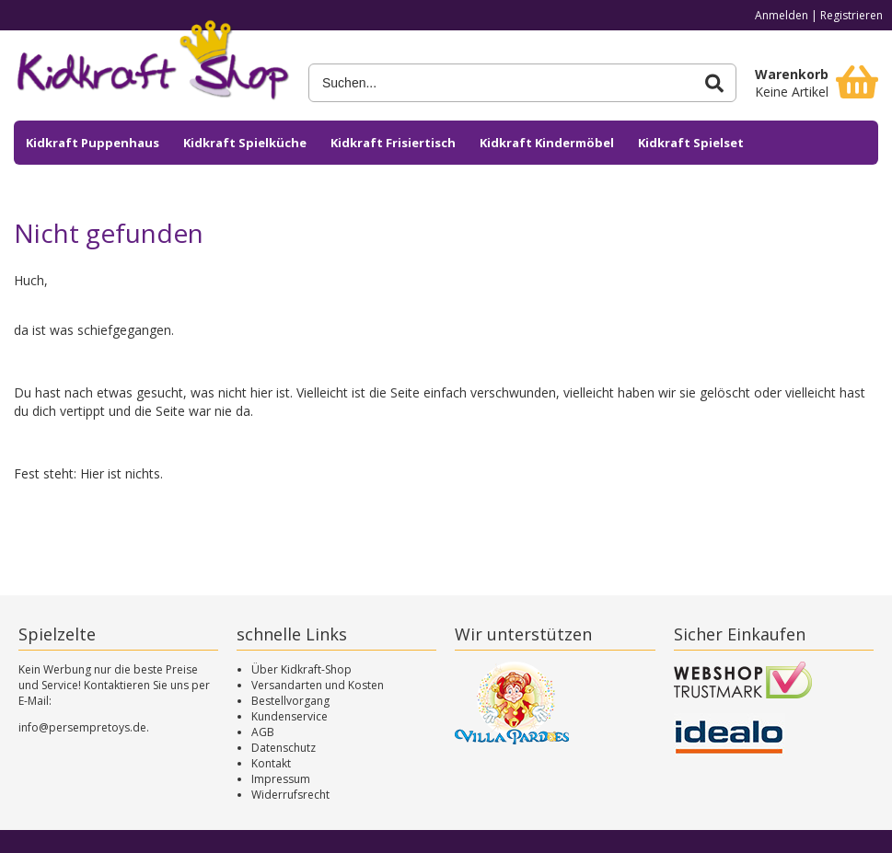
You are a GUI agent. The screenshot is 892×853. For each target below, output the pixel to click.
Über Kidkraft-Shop (301, 669)
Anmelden (781, 15)
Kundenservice (289, 716)
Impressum (280, 779)
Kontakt (271, 763)
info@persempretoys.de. (83, 727)
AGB (262, 732)
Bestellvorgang (290, 701)
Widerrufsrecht (290, 794)
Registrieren (851, 15)
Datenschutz (283, 747)
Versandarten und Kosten (317, 685)
